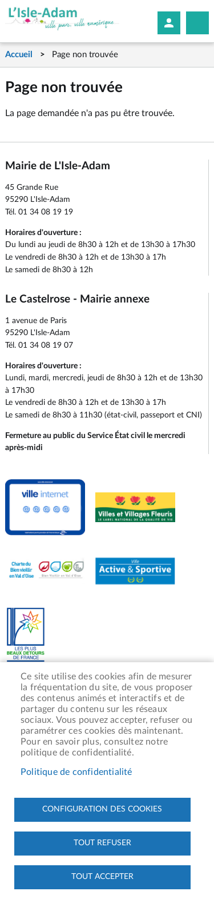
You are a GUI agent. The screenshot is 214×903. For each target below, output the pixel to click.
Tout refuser (102, 843)
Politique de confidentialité (76, 772)
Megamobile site (197, 22)
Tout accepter (102, 877)
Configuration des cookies (102, 809)
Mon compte (169, 22)
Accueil (19, 54)
